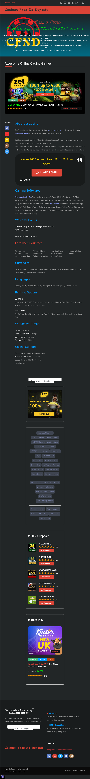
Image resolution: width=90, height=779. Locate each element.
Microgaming (20, 197)
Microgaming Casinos (45, 487)
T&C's (22, 100)
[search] (44, 381)
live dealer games (54, 130)
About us (68, 770)
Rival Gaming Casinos (45, 501)
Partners (75, 770)
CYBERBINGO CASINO (47, 596)
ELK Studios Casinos (51, 482)
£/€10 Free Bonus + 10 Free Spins (43, 665)
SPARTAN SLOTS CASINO (48, 570)
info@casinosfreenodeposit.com (60, 750)
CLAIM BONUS (47, 172)
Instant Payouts (51, 460)
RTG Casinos (36, 482)
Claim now (46, 551)
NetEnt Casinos (45, 496)
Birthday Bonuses (51, 474)
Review (42, 659)
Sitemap (82, 770)
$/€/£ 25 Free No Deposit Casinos (45, 437)
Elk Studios (54, 204)
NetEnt (28, 197)
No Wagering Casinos (51, 465)
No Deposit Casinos (45, 433)
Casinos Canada (53, 509)
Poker (26, 133)
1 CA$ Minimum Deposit (39, 451)
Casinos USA (45, 518)
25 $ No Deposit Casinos (58, 725)
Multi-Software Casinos (45, 492)
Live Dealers (35, 465)
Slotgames (19, 133)
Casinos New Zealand (39, 514)
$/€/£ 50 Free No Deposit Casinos (45, 442)
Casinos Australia (37, 509)
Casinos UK (54, 514)
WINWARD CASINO (46, 557)
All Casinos (55, 451)
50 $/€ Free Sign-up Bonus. (25, 3)
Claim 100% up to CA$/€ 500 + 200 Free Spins (35, 105)
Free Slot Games (52, 469)
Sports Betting (37, 474)
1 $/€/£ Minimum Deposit (45, 447)
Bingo (38, 456)
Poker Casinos (37, 469)
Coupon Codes (48, 456)
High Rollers (37, 460)
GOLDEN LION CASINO (47, 583)
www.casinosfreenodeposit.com (15, 772)
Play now (13, 100)
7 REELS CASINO (45, 544)
